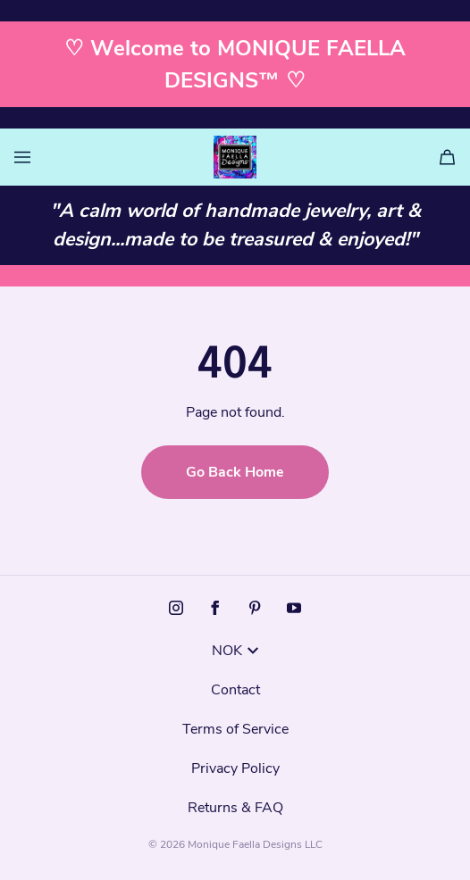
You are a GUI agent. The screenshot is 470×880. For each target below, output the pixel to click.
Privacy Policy (235, 768)
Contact (235, 690)
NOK (235, 650)
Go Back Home (235, 472)
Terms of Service (235, 729)
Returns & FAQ (235, 808)
